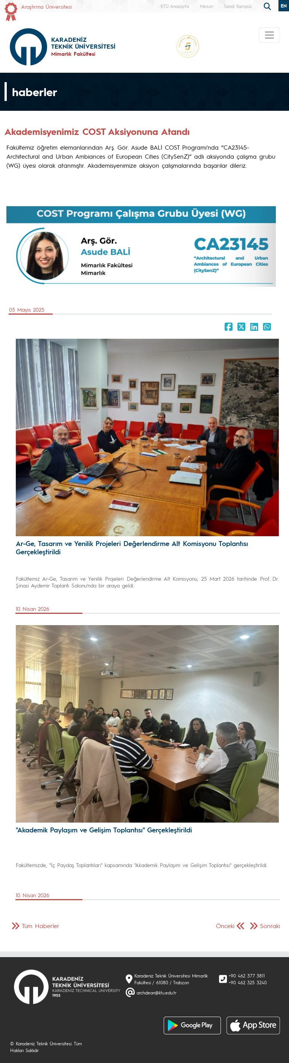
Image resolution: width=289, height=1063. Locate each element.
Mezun (206, 6)
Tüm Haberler (40, 926)
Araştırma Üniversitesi (46, 6)
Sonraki (270, 926)
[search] (268, 5)
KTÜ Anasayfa (175, 6)
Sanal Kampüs (238, 6)
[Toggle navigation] (269, 35)
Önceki (225, 926)
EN (284, 6)
